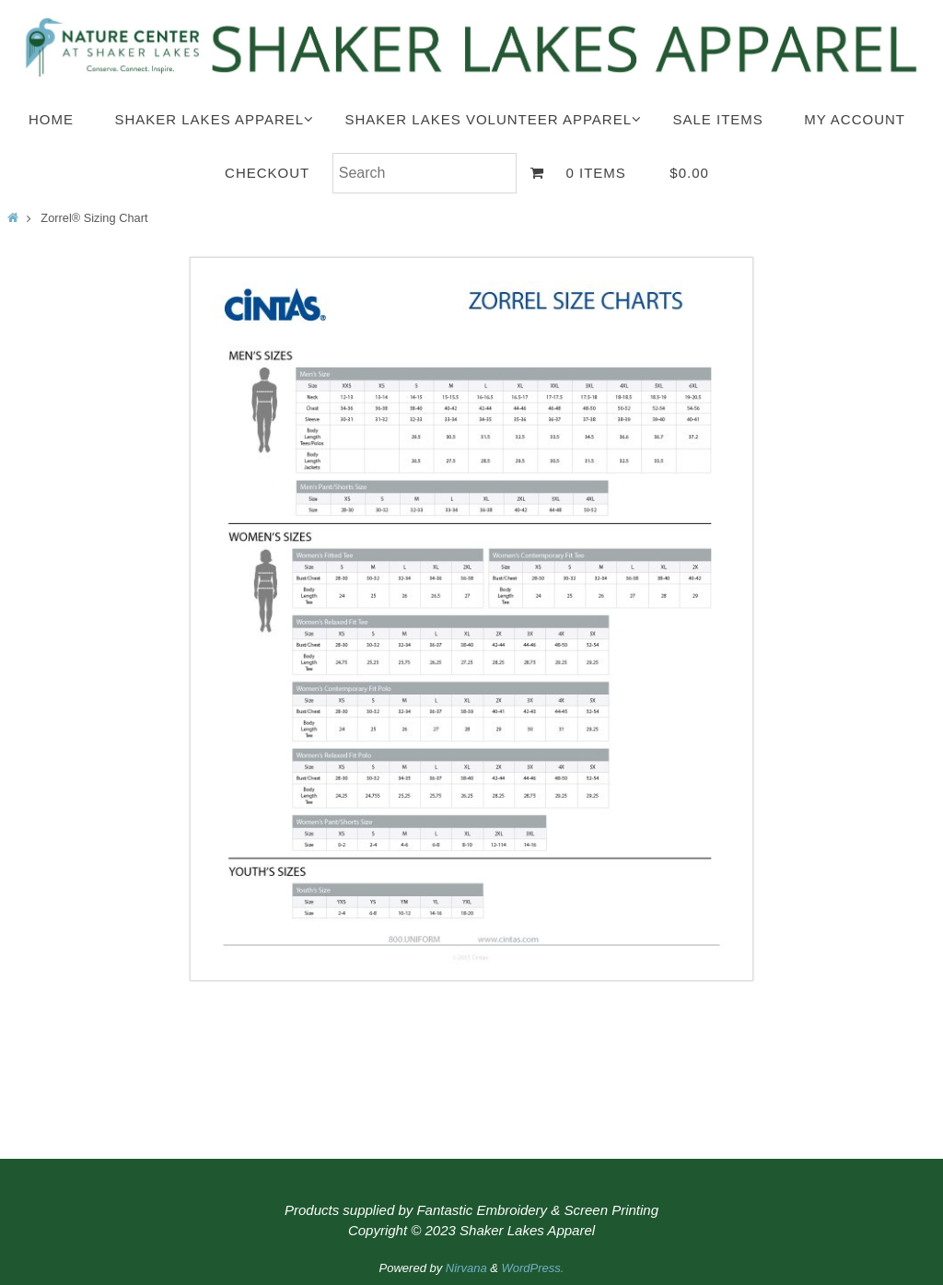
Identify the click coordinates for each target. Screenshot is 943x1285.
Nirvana (466, 1268)
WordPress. (533, 1268)
